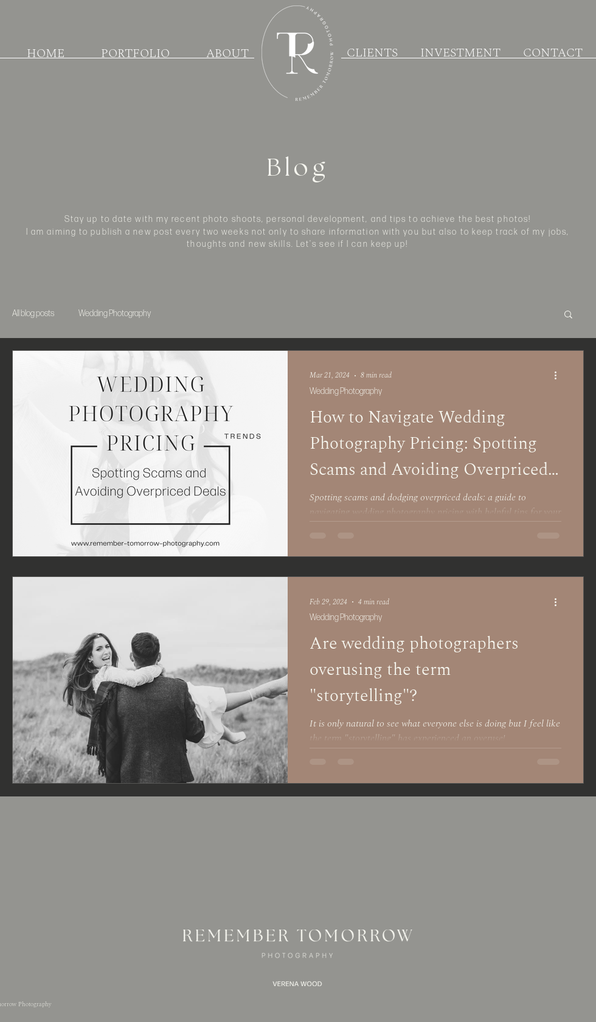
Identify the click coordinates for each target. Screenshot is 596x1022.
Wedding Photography (114, 313)
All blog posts (33, 313)
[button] (568, 315)
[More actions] (559, 375)
